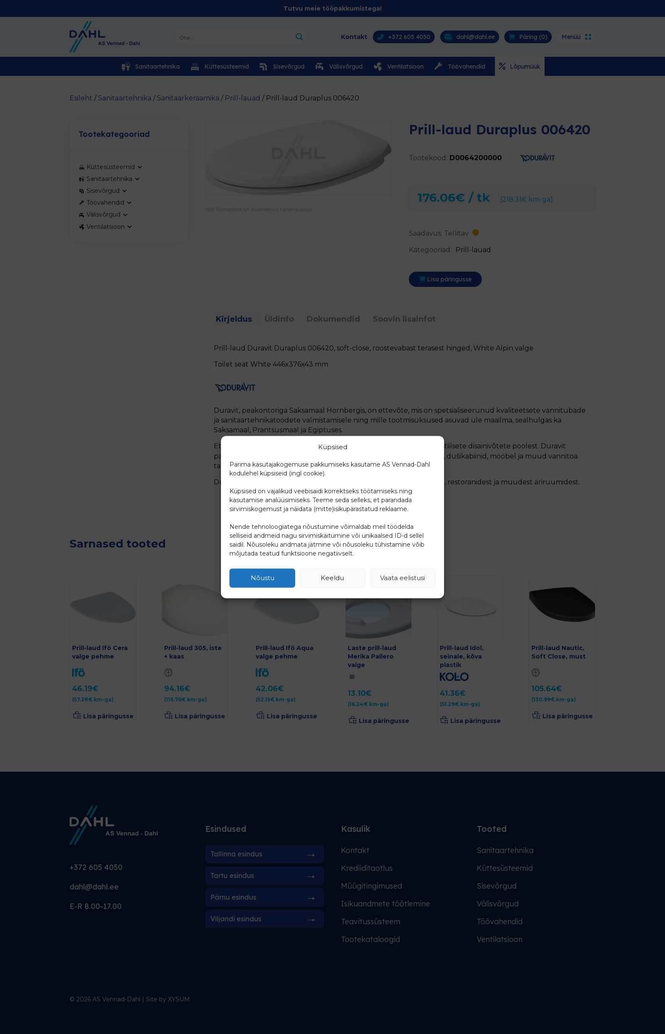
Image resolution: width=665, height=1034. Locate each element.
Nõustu (262, 578)
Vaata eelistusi (402, 578)
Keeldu (332, 578)
